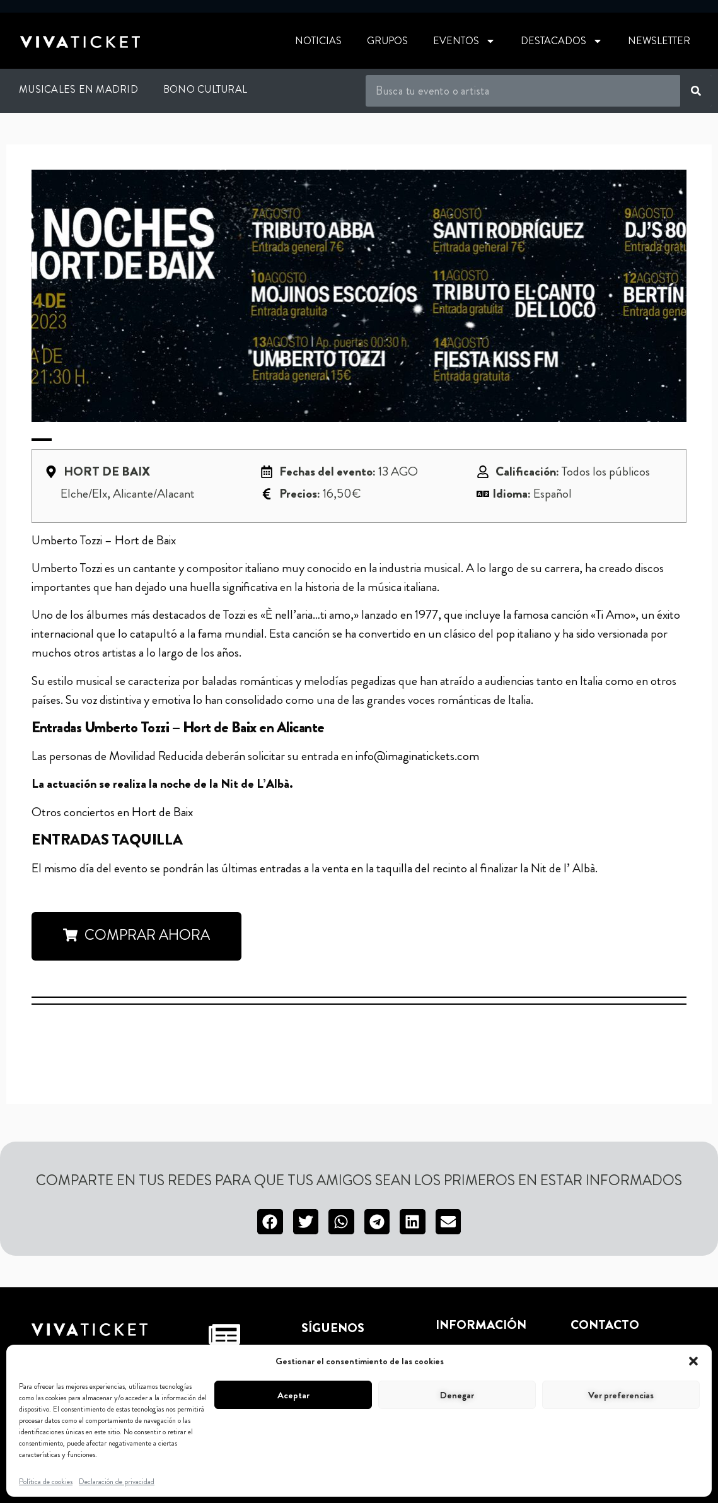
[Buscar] (696, 91)
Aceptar (293, 1395)
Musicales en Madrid (78, 89)
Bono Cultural (205, 89)
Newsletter (659, 40)
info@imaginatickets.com (417, 756)
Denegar (457, 1395)
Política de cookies (45, 1481)
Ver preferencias (621, 1395)
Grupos (387, 40)
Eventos (464, 41)
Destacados (562, 41)
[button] (693, 1361)
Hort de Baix (162, 812)
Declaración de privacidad (116, 1481)
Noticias (318, 40)
